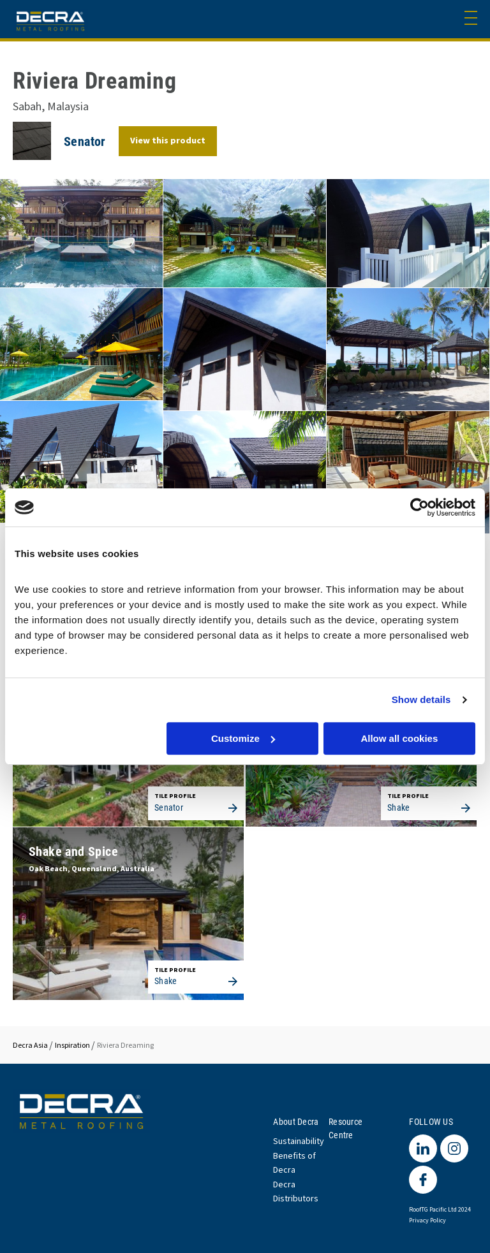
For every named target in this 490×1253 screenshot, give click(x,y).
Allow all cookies (399, 738)
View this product (167, 140)
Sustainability (298, 1141)
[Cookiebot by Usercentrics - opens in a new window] (419, 507)
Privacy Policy (427, 1220)
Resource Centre (345, 1128)
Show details (421, 699)
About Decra (295, 1121)
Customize (243, 738)
